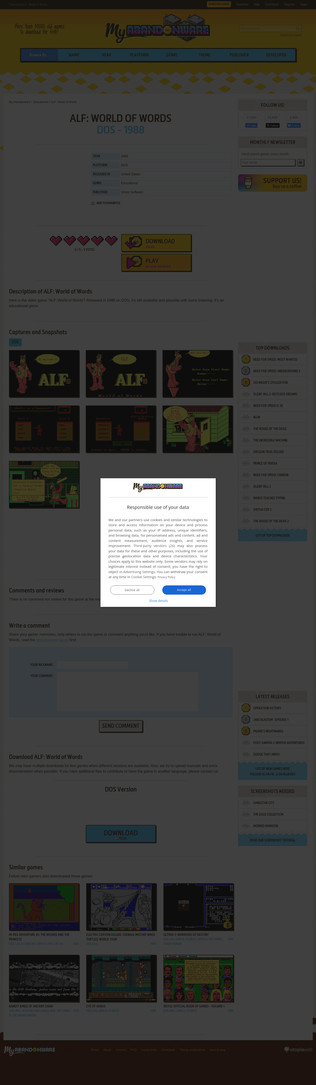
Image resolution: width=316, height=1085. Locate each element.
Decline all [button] (132, 590)
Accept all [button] (184, 590)
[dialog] (158, 542)
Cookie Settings (143, 577)
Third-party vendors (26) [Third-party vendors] (154, 546)
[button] (158, 600)
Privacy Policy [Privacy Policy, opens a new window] (168, 577)
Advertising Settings (139, 572)
